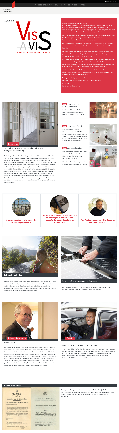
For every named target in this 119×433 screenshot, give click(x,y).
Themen (74, 5)
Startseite (38, 5)
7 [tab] (97, 169)
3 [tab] (86, 169)
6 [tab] (94, 169)
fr (113, 1)
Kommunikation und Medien (62, 5)
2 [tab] (83, 169)
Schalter (82, 5)
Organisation (47, 5)
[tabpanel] (89, 113)
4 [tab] (89, 169)
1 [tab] (80, 169)
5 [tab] (91, 169)
